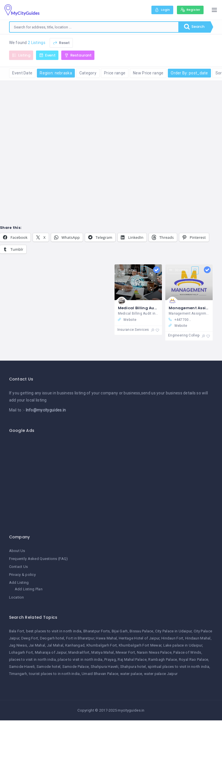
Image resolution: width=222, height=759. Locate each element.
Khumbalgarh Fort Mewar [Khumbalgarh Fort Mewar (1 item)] (140, 645)
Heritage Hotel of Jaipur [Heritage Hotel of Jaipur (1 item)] (139, 638)
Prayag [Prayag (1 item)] (110, 659)
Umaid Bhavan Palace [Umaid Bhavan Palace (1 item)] (100, 674)
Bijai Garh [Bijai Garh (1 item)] (120, 631)
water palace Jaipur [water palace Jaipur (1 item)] (160, 674)
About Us (17, 551)
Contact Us (18, 567)
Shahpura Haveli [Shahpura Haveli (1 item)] (104, 666)
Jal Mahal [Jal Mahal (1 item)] (55, 645)
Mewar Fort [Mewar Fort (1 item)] (125, 653)
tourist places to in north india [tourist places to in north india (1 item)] (54, 674)
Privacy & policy (22, 575)
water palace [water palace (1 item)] (131, 674)
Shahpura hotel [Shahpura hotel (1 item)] (133, 666)
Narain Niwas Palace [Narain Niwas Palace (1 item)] (154, 653)
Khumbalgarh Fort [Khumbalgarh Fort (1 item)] (101, 645)
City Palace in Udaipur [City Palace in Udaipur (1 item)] (173, 631)
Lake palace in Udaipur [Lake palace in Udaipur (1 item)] (182, 645)
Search (193, 27)
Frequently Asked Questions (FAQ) (38, 559)
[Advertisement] (113, 480)
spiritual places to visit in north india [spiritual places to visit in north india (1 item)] (178, 666)
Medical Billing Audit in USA (146, 308)
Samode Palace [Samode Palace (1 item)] (75, 666)
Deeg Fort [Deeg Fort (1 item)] (29, 638)
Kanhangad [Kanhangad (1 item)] (75, 645)
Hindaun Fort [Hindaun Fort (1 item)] (172, 638)
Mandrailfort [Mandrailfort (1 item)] (78, 653)
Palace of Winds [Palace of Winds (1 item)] (187, 653)
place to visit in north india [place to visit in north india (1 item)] (80, 659)
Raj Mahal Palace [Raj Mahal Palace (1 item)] (132, 659)
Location (16, 597)
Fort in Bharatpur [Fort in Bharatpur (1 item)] (80, 638)
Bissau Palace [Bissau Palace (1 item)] (141, 631)
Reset (61, 42)
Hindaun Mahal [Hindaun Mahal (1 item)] (198, 638)
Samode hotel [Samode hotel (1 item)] (48, 666)
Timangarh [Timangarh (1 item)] (18, 674)
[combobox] (93, 27)
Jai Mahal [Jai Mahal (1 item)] (37, 645)
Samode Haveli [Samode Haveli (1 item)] (22, 666)
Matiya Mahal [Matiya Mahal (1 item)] (102, 653)
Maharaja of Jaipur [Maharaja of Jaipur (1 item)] (51, 653)
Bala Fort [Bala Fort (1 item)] (16, 631)
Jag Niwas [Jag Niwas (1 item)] (18, 645)
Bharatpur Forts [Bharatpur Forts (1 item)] (96, 631)
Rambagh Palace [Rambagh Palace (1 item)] (162, 659)
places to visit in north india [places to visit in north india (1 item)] (32, 659)
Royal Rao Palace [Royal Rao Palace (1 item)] (193, 659)
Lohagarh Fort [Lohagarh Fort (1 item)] (21, 653)
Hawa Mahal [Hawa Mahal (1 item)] (106, 638)
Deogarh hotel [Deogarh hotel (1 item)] (52, 638)
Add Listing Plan (29, 589)
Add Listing (19, 583)
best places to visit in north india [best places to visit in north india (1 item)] (54, 631)
